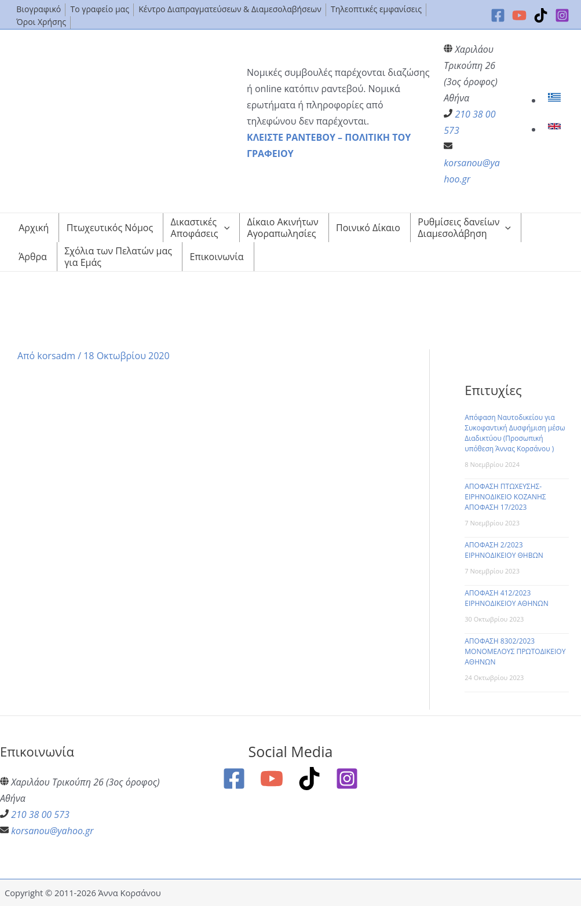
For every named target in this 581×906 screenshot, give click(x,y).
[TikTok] (541, 15)
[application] (224, 227)
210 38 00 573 (40, 814)
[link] (556, 100)
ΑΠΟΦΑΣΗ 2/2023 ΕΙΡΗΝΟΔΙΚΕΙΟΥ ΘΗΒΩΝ (504, 550)
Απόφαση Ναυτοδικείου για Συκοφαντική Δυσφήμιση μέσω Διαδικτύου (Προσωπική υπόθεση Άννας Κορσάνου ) (515, 433)
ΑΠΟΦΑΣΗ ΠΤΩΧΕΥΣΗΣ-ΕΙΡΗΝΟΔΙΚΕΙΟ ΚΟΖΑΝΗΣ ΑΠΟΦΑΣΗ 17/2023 (505, 496)
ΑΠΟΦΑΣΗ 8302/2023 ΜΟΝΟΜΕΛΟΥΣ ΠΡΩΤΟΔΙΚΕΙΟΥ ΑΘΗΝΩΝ (515, 651)
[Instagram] (562, 15)
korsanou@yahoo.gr (52, 830)
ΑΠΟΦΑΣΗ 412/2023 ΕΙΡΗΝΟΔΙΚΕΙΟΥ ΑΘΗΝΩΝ (507, 598)
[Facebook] (498, 15)
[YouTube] (519, 15)
